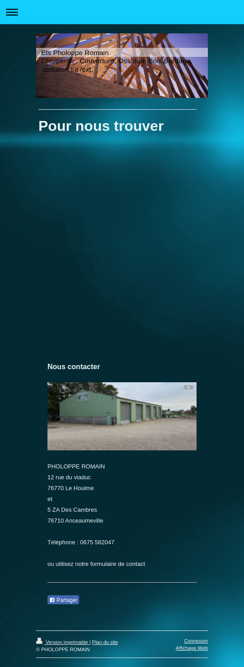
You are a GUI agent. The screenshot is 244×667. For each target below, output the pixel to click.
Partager (63, 600)
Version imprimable (62, 642)
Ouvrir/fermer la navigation (122, 12)
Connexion (196, 641)
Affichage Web (192, 648)
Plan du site (105, 642)
